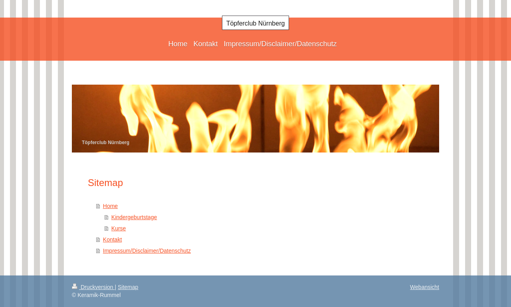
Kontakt (112, 239)
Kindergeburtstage (134, 217)
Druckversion (93, 287)
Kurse (118, 228)
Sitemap (128, 287)
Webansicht (424, 287)
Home (110, 206)
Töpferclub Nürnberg (255, 23)
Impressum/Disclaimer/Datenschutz (147, 251)
